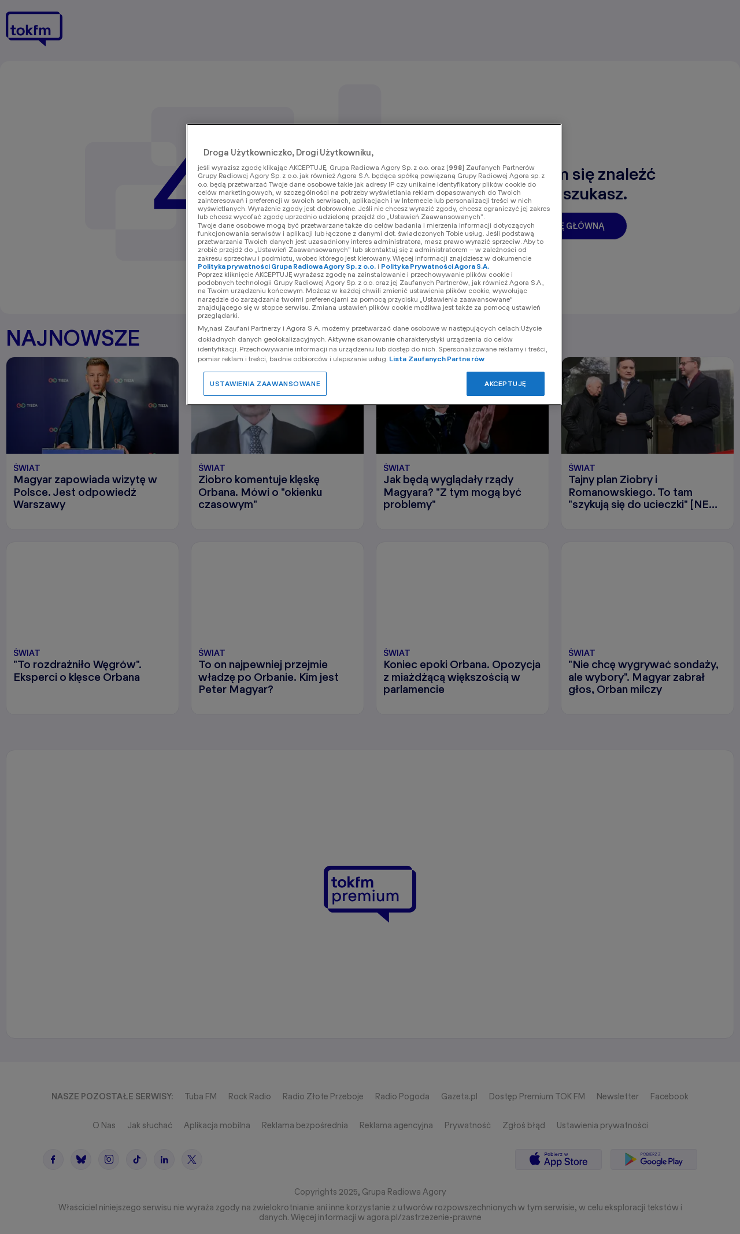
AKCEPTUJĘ (505, 383)
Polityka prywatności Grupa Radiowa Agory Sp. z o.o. (287, 266)
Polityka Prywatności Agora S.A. (435, 266)
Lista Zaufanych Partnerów (436, 358)
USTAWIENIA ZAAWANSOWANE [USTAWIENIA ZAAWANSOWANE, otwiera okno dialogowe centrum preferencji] (265, 383)
